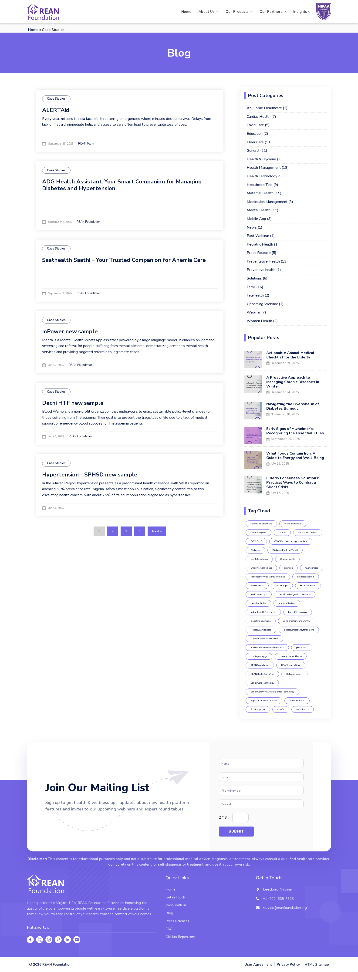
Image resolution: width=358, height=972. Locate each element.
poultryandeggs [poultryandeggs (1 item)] (258, 656)
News (252, 227)
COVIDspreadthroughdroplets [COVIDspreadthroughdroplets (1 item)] (290, 541)
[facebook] (30, 939)
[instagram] (48, 939)
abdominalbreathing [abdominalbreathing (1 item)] (261, 523)
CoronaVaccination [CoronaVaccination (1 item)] (307, 532)
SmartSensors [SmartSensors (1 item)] (297, 700)
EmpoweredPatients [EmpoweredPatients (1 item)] (261, 568)
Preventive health (261, 269)
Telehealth (255, 295)
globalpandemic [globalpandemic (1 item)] (305, 576)
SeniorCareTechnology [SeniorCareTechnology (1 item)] (262, 683)
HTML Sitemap (317, 964)
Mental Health (258, 210)
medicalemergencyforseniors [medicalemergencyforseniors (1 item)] (299, 629)
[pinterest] (58, 939)
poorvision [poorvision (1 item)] (301, 647)
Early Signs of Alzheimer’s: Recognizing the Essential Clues (295, 431)
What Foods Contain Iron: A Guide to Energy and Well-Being (295, 455)
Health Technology (262, 176)
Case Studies (56, 99)
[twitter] (39, 939)
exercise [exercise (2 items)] (288, 568)
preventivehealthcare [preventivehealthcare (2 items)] (291, 656)
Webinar (253, 312)
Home (186, 11)
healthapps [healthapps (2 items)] (282, 585)
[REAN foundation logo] (43, 11)
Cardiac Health (258, 116)
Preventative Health (263, 261)
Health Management (264, 167)
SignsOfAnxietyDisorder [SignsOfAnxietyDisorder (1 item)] (263, 700)
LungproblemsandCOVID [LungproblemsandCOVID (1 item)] (297, 621)
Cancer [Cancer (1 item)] (282, 532)
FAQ (168, 929)
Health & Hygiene (261, 159)
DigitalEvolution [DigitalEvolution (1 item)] (259, 559)
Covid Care (255, 125)
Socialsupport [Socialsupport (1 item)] (257, 709)
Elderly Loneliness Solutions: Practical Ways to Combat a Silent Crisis (292, 482)
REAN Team (86, 144)
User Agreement (258, 964)
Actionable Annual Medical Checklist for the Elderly (290, 355)
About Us (209, 11)
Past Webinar (258, 235)
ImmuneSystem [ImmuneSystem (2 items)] (286, 603)
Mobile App (256, 218)
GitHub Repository (180, 937)
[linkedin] (67, 939)
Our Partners (273, 11)
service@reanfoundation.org (285, 907)
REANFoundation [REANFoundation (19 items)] (259, 665)
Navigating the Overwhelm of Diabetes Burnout (292, 406)
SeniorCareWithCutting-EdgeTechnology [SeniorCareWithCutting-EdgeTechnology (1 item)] (272, 691)
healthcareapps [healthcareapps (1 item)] (258, 594)
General (253, 150)
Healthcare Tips (260, 184)
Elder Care (255, 142)
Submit (236, 831)
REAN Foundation (89, 222)
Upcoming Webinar (262, 304)
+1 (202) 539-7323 (278, 898)
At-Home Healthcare (264, 108)
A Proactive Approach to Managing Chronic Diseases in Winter (292, 382)
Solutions (254, 278)
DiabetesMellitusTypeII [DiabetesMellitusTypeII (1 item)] (285, 550)
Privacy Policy (288, 964)
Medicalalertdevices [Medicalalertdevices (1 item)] (260, 629)
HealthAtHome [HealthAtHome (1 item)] (308, 585)
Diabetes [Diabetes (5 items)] (255, 550)
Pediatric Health (260, 244)
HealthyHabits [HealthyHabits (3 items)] (258, 603)
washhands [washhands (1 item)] (302, 709)
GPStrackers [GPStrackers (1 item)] (257, 585)
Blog (169, 913)
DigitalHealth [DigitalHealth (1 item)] (287, 559)
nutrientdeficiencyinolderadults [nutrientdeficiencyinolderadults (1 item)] (267, 647)
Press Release (259, 252)
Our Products (239, 11)
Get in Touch (175, 897)
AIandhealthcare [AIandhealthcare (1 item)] (292, 523)
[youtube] (76, 939)
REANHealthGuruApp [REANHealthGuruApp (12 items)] (262, 674)
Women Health (259, 321)
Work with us (175, 905)
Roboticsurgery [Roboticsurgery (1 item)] (294, 674)
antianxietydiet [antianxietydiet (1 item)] (258, 532)
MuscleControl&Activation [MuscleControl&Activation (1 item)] (264, 638)
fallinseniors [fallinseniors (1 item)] (311, 568)
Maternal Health (260, 193)
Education (255, 133)
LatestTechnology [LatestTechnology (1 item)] (297, 612)
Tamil (251, 287)
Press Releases (177, 921)
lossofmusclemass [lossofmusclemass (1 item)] (260, 621)
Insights (302, 11)
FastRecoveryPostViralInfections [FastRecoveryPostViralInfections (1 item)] (267, 576)
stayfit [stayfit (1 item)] (280, 709)
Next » (157, 531)
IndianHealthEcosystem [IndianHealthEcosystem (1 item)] (263, 612)
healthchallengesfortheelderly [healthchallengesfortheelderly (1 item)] (295, 594)
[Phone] (261, 790)
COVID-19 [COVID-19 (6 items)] (256, 541)
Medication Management (267, 201)
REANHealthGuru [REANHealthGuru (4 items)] (291, 665)
